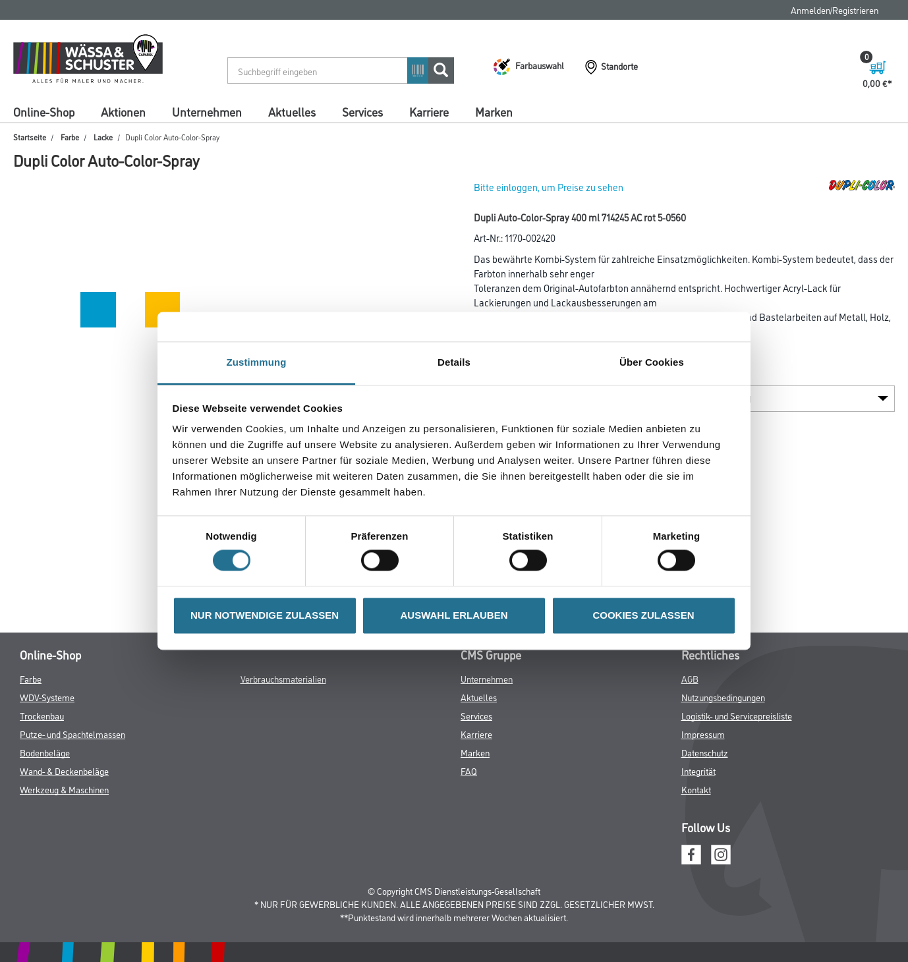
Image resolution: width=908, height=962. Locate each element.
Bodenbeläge (45, 752)
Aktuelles (292, 111)
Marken (494, 111)
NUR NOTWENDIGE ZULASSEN (264, 615)
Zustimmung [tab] (257, 362)
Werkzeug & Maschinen (64, 789)
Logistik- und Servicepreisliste (736, 715)
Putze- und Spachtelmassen (72, 733)
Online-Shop (43, 111)
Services (362, 111)
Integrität (698, 770)
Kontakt (696, 789)
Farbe (70, 136)
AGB (689, 678)
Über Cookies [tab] (651, 362)
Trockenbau (42, 715)
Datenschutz (704, 752)
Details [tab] (454, 362)
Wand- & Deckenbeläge (64, 770)
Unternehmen (207, 111)
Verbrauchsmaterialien (283, 678)
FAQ (469, 770)
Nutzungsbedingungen (723, 697)
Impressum (703, 733)
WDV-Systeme (47, 697)
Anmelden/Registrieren (834, 9)
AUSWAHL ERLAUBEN (453, 615)
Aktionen (123, 111)
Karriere (429, 111)
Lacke (103, 136)
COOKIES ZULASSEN (643, 615)
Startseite (29, 136)
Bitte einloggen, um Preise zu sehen (548, 187)
